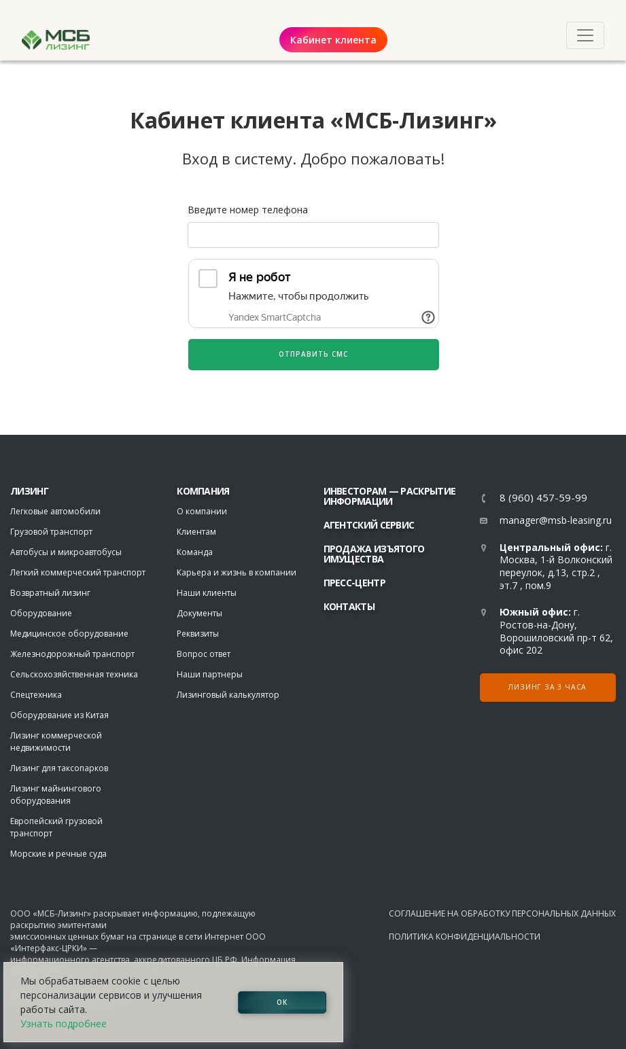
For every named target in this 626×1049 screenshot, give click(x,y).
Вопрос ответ (203, 654)
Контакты (349, 606)
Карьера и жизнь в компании (236, 572)
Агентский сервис (369, 524)
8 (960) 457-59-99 (543, 498)
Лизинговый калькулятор (228, 694)
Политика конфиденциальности (464, 936)
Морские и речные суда (58, 853)
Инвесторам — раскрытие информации (390, 496)
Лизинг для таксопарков (59, 768)
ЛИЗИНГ (29, 490)
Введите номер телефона (248, 209)
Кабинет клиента (333, 39)
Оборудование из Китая (59, 715)
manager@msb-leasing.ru (556, 520)
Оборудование (41, 613)
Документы (199, 613)
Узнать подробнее (63, 1023)
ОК (282, 1002)
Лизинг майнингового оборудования (55, 794)
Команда (195, 552)
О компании (202, 511)
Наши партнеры (210, 674)
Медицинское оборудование (69, 633)
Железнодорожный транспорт (72, 654)
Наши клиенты (207, 593)
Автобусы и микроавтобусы (66, 552)
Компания (203, 490)
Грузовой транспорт (51, 531)
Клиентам (196, 531)
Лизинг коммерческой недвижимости (56, 741)
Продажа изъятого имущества (374, 553)
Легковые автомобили (55, 511)
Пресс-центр (354, 582)
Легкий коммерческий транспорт (77, 572)
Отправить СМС (313, 354)
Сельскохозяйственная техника (74, 674)
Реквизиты (198, 633)
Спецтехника (36, 694)
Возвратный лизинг (50, 593)
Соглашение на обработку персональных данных (502, 913)
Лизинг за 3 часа (547, 687)
